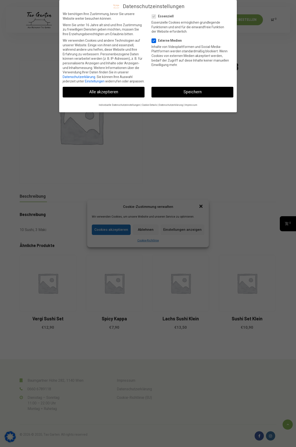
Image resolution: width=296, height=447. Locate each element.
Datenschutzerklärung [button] (171, 104)
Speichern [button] (192, 92)
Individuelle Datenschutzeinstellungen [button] (119, 104)
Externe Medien (168, 40)
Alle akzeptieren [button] (103, 92)
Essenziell (164, 16)
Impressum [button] (191, 104)
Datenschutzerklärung (79, 77)
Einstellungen (95, 81)
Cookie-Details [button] (149, 104)
